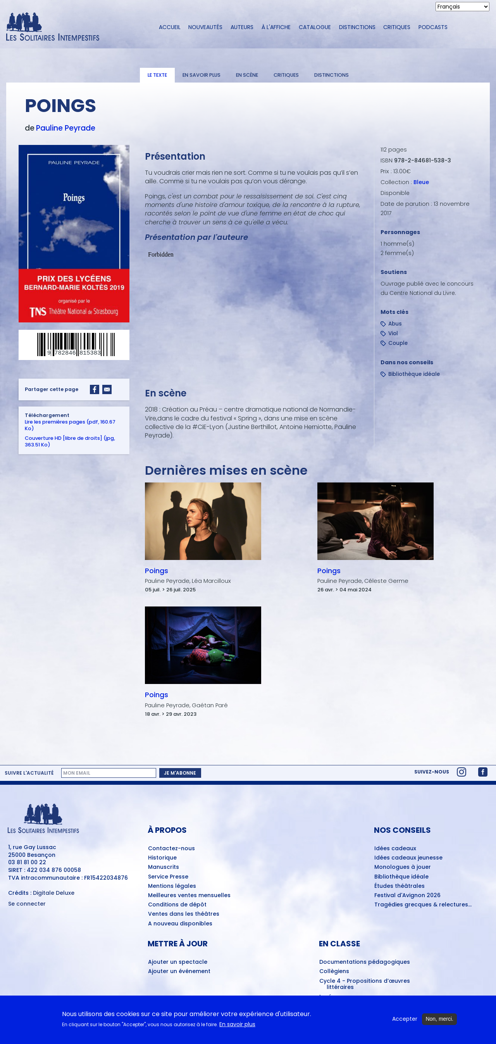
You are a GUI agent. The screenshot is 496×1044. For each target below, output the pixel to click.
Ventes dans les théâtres (183, 914)
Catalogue (315, 27)
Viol (393, 333)
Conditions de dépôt (177, 904)
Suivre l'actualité (29, 773)
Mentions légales (172, 886)
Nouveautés (205, 27)
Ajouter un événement (179, 971)
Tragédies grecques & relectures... (423, 904)
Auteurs (242, 27)
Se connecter (27, 904)
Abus (395, 323)
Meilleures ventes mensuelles (189, 895)
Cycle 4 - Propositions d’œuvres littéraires (364, 984)
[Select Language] (462, 6)
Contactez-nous (171, 848)
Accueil (170, 27)
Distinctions (357, 27)
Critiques (396, 27)
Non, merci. (439, 1020)
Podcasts (433, 27)
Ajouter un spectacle (177, 962)
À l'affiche (276, 27)
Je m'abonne (180, 773)
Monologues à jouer (402, 867)
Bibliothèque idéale (414, 374)
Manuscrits (163, 867)
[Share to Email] (107, 389)
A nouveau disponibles (180, 923)
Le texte (157, 75)
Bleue (421, 182)
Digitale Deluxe (53, 893)
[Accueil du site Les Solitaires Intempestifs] (75, 27)
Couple (398, 343)
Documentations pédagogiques (364, 962)
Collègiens (334, 971)
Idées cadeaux (395, 848)
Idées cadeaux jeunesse (408, 857)
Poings (156, 570)
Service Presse (168, 876)
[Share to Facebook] (94, 389)
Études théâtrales (399, 886)
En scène (247, 75)
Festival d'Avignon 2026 (407, 895)
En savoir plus (201, 75)
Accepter (404, 1020)
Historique (162, 857)
